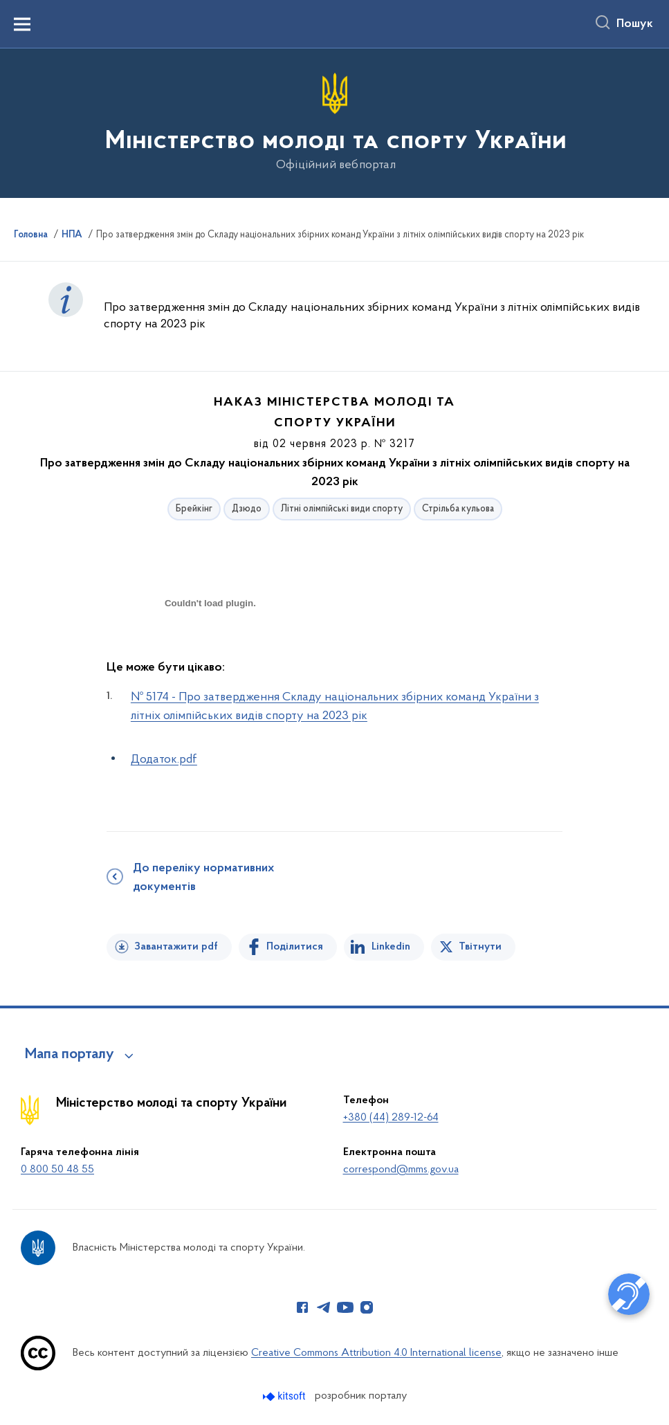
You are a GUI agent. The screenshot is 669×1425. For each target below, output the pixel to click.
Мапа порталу (69, 1054)
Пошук (634, 24)
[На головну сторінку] (334, 122)
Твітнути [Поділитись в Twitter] (480, 946)
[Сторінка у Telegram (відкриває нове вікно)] (323, 1307)
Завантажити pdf (176, 946)
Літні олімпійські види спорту (342, 509)
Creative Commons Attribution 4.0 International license (376, 1353)
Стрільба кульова (458, 509)
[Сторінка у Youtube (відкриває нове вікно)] (345, 1307)
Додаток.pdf (164, 759)
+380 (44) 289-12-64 (391, 1117)
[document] (210, 652)
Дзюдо (247, 509)
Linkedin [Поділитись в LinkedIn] (391, 946)
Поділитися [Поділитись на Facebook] (294, 946)
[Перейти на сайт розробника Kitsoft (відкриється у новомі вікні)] (285, 1396)
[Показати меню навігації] (22, 24)
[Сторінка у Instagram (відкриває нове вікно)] (366, 1307)
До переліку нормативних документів (203, 877)
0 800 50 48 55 (57, 1169)
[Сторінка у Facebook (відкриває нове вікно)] (302, 1307)
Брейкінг (194, 509)
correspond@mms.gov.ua (401, 1169)
